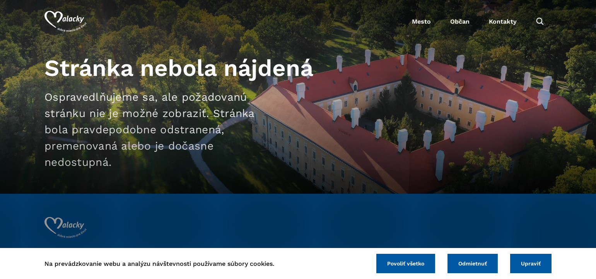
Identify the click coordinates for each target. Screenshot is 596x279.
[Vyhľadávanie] (540, 21)
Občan (460, 21)
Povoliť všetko (405, 263)
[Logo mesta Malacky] (65, 21)
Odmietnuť (472, 263)
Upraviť (531, 263)
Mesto (421, 21)
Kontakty (503, 21)
